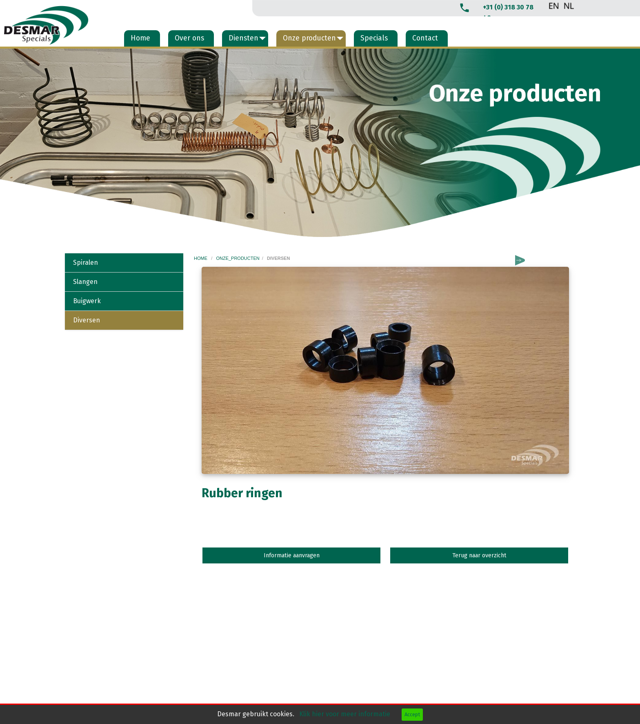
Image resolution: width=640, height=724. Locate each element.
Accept (412, 714)
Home (140, 38)
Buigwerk (87, 301)
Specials (374, 38)
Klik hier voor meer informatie (345, 714)
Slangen (85, 282)
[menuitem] (142, 38)
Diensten (243, 38)
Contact (425, 38)
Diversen (86, 320)
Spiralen (85, 262)
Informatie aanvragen (292, 555)
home (201, 258)
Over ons (189, 38)
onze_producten (237, 258)
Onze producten (309, 38)
